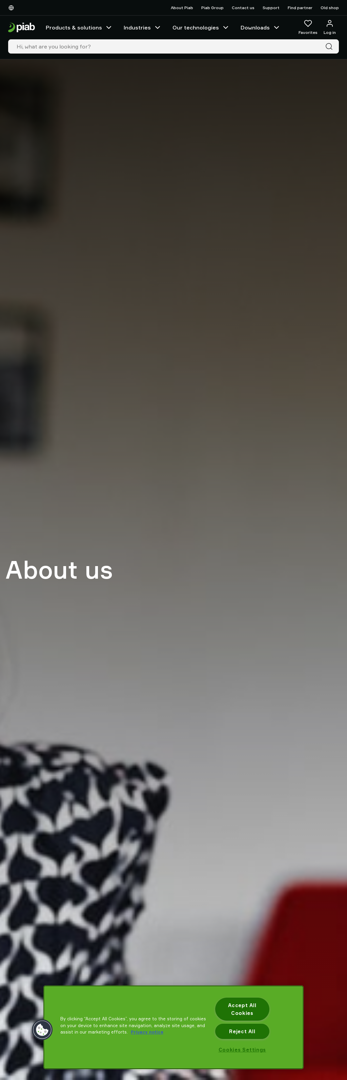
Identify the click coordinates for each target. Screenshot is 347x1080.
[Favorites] (308, 27)
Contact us (243, 7)
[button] (42, 1030)
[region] (173, 1027)
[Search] (330, 46)
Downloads (261, 27)
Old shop (330, 7)
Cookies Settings (242, 1050)
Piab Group (212, 7)
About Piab (182, 7)
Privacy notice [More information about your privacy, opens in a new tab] (147, 1032)
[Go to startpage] (21, 28)
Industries (143, 27)
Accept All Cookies (242, 1009)
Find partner (300, 7)
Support (271, 7)
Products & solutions (79, 27)
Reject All (242, 1031)
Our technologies (201, 27)
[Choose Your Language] (12, 8)
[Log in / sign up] (330, 27)
